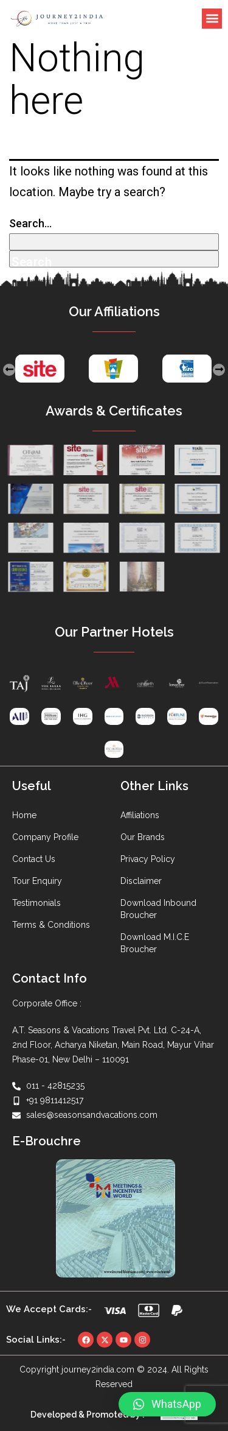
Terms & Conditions (51, 925)
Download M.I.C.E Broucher (154, 943)
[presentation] (9, 370)
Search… (30, 223)
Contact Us (33, 859)
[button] (212, 19)
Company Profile (45, 837)
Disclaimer (141, 881)
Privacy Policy (147, 859)
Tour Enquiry (37, 881)
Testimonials (36, 903)
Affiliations (139, 815)
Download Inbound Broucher (158, 909)
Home (24, 815)
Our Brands (142, 837)
